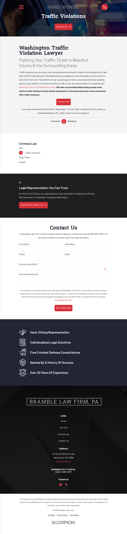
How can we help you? (28, 274)
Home (63, 421)
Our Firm (63, 427)
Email (67, 254)
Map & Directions (63, 461)
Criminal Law (63, 434)
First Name (24, 244)
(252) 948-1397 (63, 472)
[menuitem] (63, 148)
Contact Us (63, 101)
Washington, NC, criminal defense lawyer (37, 87)
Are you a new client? (28, 264)
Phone (22, 254)
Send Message (63, 308)
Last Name (70, 244)
